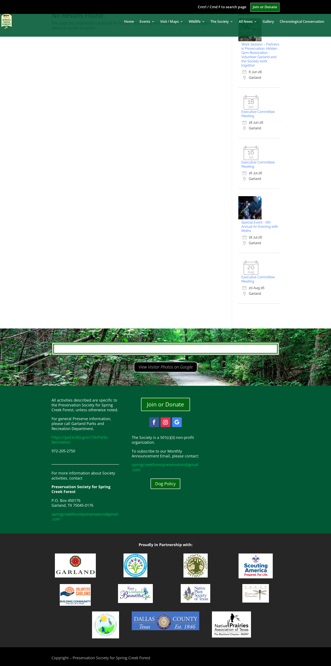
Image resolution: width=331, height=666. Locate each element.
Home (129, 22)
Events (145, 22)
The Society (219, 22)
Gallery (268, 22)
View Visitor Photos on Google (165, 367)
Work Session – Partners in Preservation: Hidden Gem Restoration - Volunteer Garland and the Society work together (260, 54)
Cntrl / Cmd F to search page (222, 7)
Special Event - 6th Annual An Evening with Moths (259, 226)
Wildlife (195, 22)
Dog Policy (165, 483)
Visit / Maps (169, 22)
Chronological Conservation (302, 22)
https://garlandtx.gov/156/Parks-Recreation (80, 440)
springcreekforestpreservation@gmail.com (85, 516)
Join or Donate (265, 7)
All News (246, 22)
